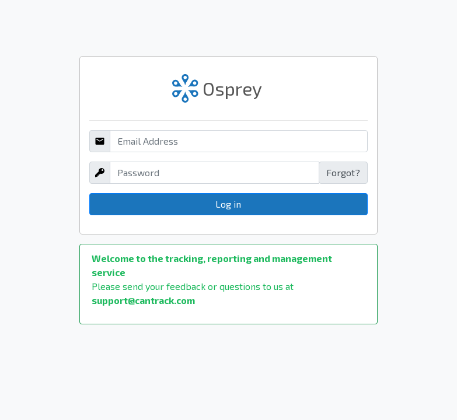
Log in (228, 203)
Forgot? (343, 172)
